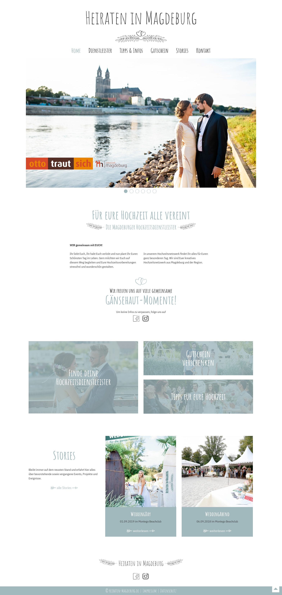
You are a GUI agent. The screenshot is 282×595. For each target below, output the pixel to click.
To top (275, 588)
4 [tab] (143, 191)
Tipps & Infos (131, 50)
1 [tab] (126, 191)
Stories (182, 50)
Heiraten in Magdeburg (141, 18)
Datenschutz (168, 591)
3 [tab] (137, 191)
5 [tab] (149, 191)
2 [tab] (131, 191)
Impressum (150, 591)
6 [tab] (154, 191)
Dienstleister (100, 50)
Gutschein (159, 50)
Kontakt (203, 50)
